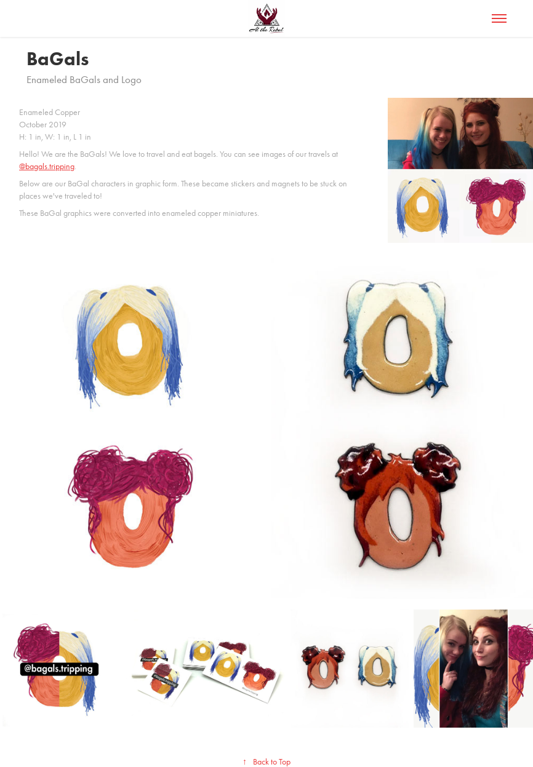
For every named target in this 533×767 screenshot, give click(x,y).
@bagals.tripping (46, 166)
